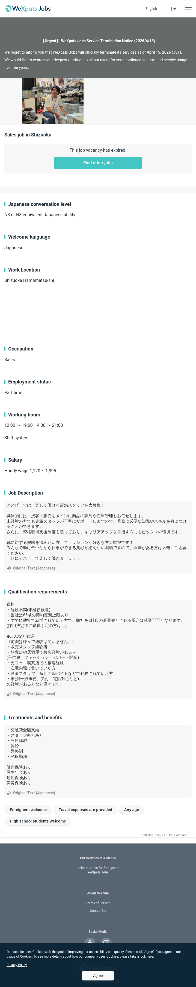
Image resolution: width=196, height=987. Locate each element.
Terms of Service (98, 903)
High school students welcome (38, 821)
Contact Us (98, 911)
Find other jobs (97, 162)
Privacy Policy (17, 965)
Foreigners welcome (28, 810)
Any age (131, 810)
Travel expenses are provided (85, 810)
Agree (98, 976)
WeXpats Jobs (98, 870)
